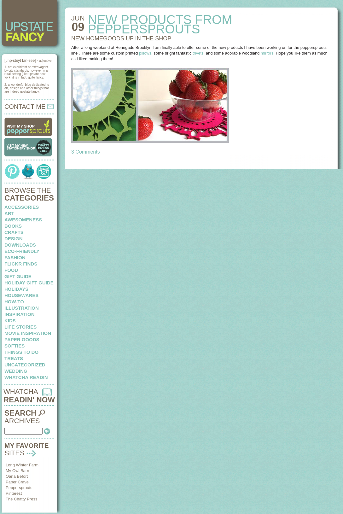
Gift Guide (18, 276)
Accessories (21, 207)
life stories (20, 327)
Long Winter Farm (22, 465)
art (9, 213)
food (11, 270)
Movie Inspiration (27, 333)
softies (14, 345)
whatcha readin (26, 377)
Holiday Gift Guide (29, 282)
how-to (14, 301)
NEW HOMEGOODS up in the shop (121, 38)
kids (10, 320)
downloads (20, 245)
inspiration (19, 314)
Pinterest (14, 493)
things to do (21, 352)
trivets (198, 53)
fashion (15, 257)
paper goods (21, 339)
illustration (21, 308)
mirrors (267, 53)
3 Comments (85, 152)
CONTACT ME (29, 106)
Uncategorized (24, 364)
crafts (14, 232)
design (13, 238)
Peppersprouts (19, 487)
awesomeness (23, 219)
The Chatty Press (21, 499)
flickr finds (20, 263)
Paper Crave (17, 482)
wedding (15, 371)
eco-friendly (21, 251)
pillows (145, 53)
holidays (16, 289)
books (13, 226)
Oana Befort (17, 476)
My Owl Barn (17, 470)
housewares (21, 295)
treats (13, 358)
